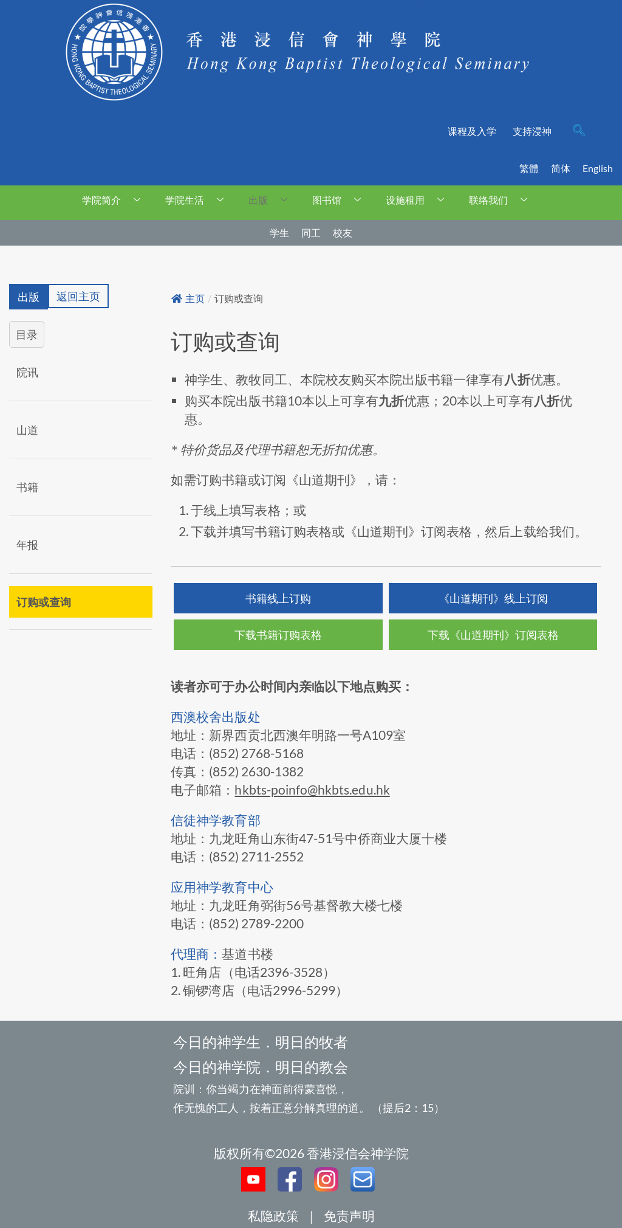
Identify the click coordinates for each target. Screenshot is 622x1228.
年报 (27, 544)
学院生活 (199, 199)
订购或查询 (43, 602)
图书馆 (341, 199)
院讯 (27, 372)
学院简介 (115, 199)
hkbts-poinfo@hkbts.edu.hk (311, 789)
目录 (27, 334)
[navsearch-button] (579, 131)
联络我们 (502, 199)
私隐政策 (273, 1215)
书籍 (27, 487)
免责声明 (349, 1215)
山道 (27, 429)
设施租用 (419, 199)
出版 (272, 199)
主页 (188, 299)
